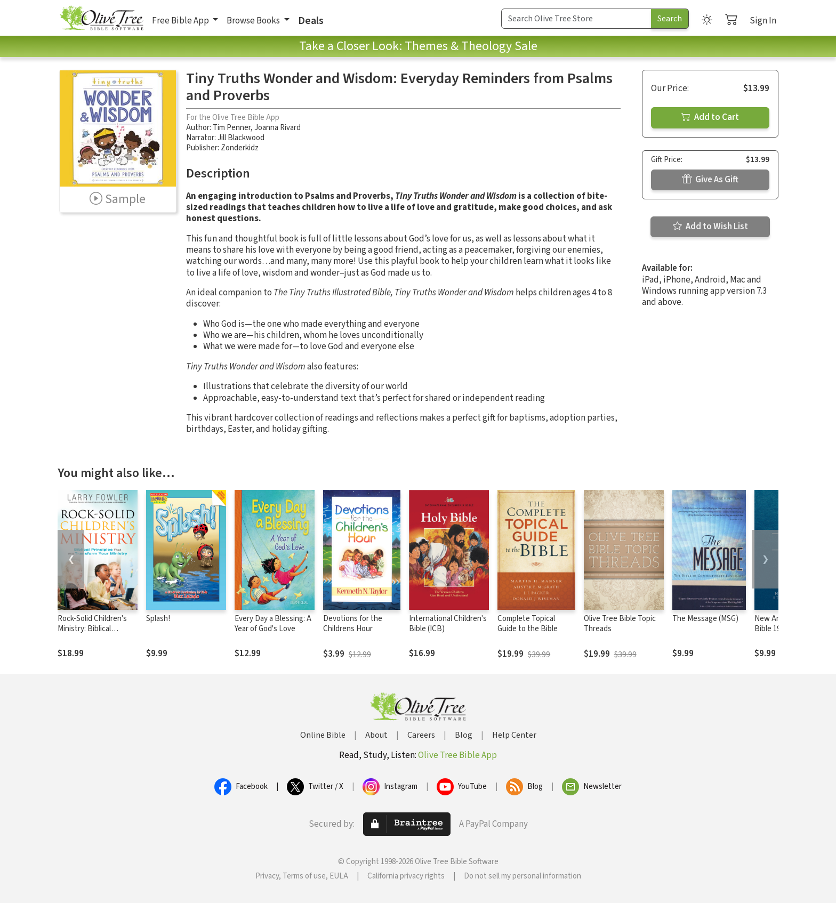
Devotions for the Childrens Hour (352, 623)
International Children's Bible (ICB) (448, 623)
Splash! (158, 618)
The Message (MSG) (705, 618)
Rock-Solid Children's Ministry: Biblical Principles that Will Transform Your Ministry (97, 634)
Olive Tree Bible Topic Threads (620, 623)
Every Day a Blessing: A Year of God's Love (273, 623)
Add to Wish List (710, 226)
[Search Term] (576, 19)
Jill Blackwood (241, 137)
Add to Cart (710, 117)
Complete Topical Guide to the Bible (527, 623)
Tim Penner (232, 127)
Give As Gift (710, 179)
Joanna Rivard (277, 127)
